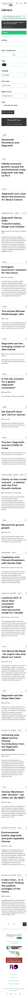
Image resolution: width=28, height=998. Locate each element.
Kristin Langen (7, 802)
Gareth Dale (7, 703)
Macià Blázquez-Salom (7, 454)
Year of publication (17, 124)
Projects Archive (14, 984)
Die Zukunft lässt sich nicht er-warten (13, 413)
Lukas (7, 419)
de (20, 3)
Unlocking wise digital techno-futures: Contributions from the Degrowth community (12, 742)
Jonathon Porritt (8, 661)
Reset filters (4, 36)
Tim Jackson (7, 617)
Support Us (14, 977)
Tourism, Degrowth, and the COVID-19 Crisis (13, 445)
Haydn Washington (9, 277)
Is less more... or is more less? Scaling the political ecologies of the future (12, 885)
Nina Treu (6, 354)
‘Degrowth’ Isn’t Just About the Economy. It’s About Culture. (13, 196)
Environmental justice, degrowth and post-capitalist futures (12, 837)
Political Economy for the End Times (13, 567)
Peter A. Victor (15, 617)
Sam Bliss (6, 318)
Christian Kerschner (9, 754)
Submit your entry (9, 27)
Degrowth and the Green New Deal (12, 697)
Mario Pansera (5, 756)
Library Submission (14, 980)
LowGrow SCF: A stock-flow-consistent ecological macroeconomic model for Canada (12, 605)
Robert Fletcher (8, 452)
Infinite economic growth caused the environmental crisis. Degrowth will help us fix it (13, 169)
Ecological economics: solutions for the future (13, 269)
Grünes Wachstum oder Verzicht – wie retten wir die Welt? (13, 794)
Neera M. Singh (7, 846)
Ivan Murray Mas (18, 454)
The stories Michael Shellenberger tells (13, 313)
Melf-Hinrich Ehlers (19, 754)
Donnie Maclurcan (8, 493)
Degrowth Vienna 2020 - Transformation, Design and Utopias (12, 222)
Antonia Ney (15, 231)
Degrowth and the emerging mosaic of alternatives (13, 346)
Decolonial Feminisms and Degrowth (10, 142)
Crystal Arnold (17, 493)
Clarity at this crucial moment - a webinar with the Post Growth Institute (14, 484)
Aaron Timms (7, 532)
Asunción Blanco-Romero (19, 452)
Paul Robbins (7, 896)
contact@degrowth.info (15, 941)
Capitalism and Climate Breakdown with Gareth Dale (13, 560)
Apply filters (7, 112)
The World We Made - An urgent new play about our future (13, 654)
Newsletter (14, 974)
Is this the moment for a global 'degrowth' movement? (12, 383)
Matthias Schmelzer (14, 354)
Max (5, 419)
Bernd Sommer (7, 231)
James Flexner (7, 392)
